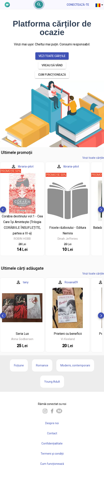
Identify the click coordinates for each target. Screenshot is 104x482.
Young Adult (52, 381)
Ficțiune (19, 365)
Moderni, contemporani (75, 365)
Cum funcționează (52, 463)
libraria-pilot (26, 166)
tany (25, 282)
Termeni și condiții (52, 453)
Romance (42, 365)
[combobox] (100, 4)
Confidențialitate (52, 443)
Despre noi (52, 423)
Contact (52, 433)
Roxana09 (71, 282)
